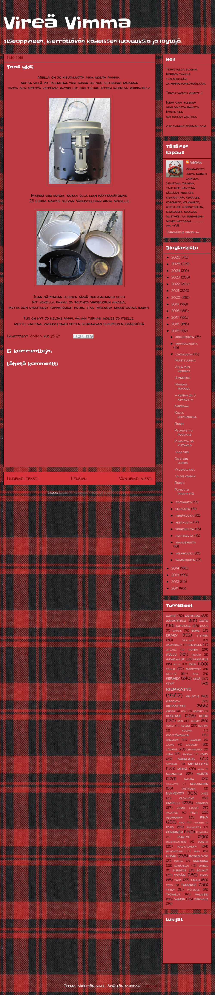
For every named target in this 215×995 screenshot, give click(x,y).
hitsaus (171, 650)
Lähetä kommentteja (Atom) (85, 492)
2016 (176, 324)
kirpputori (176, 706)
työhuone (193, 890)
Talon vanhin (185, 476)
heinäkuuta (185, 515)
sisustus (179, 870)
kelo (195, 674)
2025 (176, 264)
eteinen (202, 635)
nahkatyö (172, 784)
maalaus (186, 758)
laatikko (195, 740)
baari (204, 626)
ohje (204, 793)
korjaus (173, 715)
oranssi (202, 803)
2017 (175, 317)
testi (169, 885)
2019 (175, 304)
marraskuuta (186, 343)
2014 (175, 568)
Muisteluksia (185, 360)
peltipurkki (174, 817)
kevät (170, 683)
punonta (202, 832)
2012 (175, 581)
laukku (171, 749)
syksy (204, 875)
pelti (194, 812)
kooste (198, 711)
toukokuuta (185, 529)
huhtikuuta (184, 535)
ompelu (173, 802)
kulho (185, 725)
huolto (196, 654)
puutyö (184, 836)
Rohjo (180, 482)
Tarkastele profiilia (182, 232)
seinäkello (181, 865)
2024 (176, 270)
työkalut (173, 894)
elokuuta (183, 508)
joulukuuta (185, 336)
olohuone (186, 798)
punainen (174, 831)
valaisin (201, 894)
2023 (176, 277)
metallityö (198, 763)
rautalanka (187, 846)
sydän (180, 875)
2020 (176, 297)
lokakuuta (184, 354)
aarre (171, 615)
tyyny (170, 889)
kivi (183, 711)
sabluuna (200, 860)
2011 (175, 588)
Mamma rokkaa (182, 386)
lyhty (204, 754)
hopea (193, 649)
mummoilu (174, 773)
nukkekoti (175, 793)
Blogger (149, 986)
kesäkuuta (184, 522)
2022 (176, 284)
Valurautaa (185, 469)
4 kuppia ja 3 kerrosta (185, 397)
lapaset (192, 744)
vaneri (179, 899)
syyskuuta (184, 502)
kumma (187, 730)
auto (203, 620)
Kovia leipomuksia (186, 414)
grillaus (188, 640)
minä (201, 769)
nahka (189, 778)
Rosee (179, 423)
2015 (175, 331)
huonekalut (175, 659)
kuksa (170, 726)
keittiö (171, 673)
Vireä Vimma (67, 23)
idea (192, 664)
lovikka (187, 754)
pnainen (199, 822)
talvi (178, 879)
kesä (196, 678)
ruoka (178, 861)
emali (196, 630)
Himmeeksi (182, 377)
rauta (203, 841)
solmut (202, 870)
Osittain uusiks (181, 460)
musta (202, 773)
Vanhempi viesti (135, 478)
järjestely (193, 669)
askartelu (176, 620)
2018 (175, 310)
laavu (170, 744)
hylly (177, 664)
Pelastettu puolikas (184, 432)
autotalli (183, 625)
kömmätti (172, 740)
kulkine (203, 726)
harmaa (195, 644)
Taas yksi (182, 452)
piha (204, 817)
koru (203, 715)
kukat (195, 720)
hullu (171, 654)
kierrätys (178, 688)
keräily (173, 678)
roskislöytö (198, 856)
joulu (170, 668)
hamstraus (174, 645)
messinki (171, 764)
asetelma (192, 615)
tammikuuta (185, 559)
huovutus (200, 659)
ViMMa (196, 162)
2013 (175, 575)
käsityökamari (177, 735)
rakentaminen (176, 842)
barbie (177, 630)
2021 (175, 290)
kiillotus (192, 696)
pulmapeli (194, 827)
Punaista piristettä (184, 491)
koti (180, 721)
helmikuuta (185, 553)
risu (197, 851)
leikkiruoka (194, 749)
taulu (195, 879)
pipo (181, 822)
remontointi (174, 851)
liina (169, 754)
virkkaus (201, 899)
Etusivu (78, 478)
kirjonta (173, 701)
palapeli (172, 812)
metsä (182, 768)
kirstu (170, 711)
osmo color (187, 807)
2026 (176, 257)
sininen (203, 865)
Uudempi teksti (22, 478)
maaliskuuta (185, 542)
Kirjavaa (182, 406)
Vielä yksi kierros (182, 368)
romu (171, 856)
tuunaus (189, 884)
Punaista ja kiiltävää (184, 443)
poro (170, 827)
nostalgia (188, 788)
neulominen (199, 783)
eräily (172, 635)
